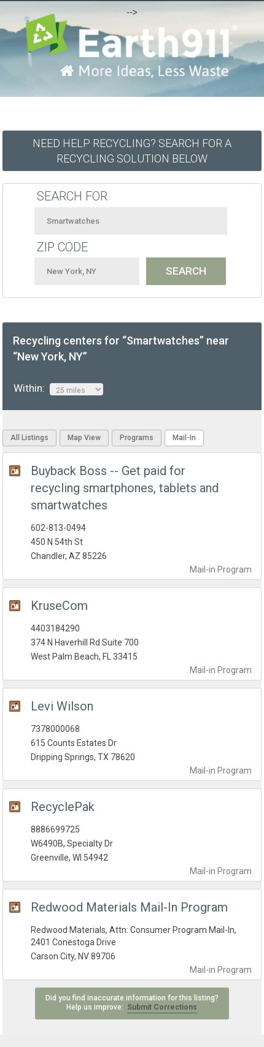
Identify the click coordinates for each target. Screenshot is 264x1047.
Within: (58, 388)
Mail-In (184, 437)
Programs (136, 437)
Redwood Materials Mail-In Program (129, 907)
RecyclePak (63, 806)
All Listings (29, 437)
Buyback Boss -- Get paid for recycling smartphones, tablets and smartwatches (125, 487)
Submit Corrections (162, 1007)
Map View (84, 437)
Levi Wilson (62, 706)
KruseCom (59, 605)
